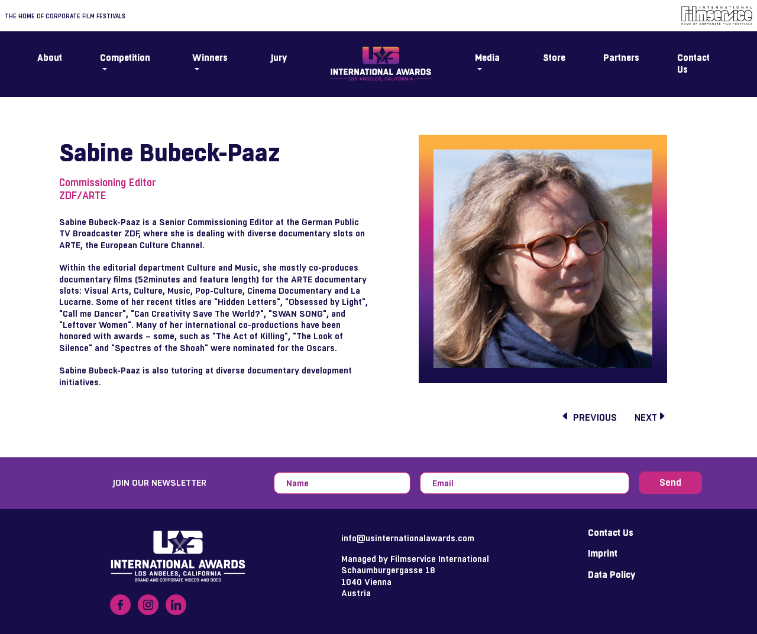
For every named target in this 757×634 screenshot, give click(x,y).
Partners (621, 58)
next (651, 418)
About (49, 58)
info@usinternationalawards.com (407, 538)
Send (670, 482)
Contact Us (693, 64)
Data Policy (611, 575)
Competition (125, 58)
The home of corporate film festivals (65, 16)
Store (554, 58)
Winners (210, 58)
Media (487, 58)
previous (589, 418)
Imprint (602, 553)
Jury (279, 58)
